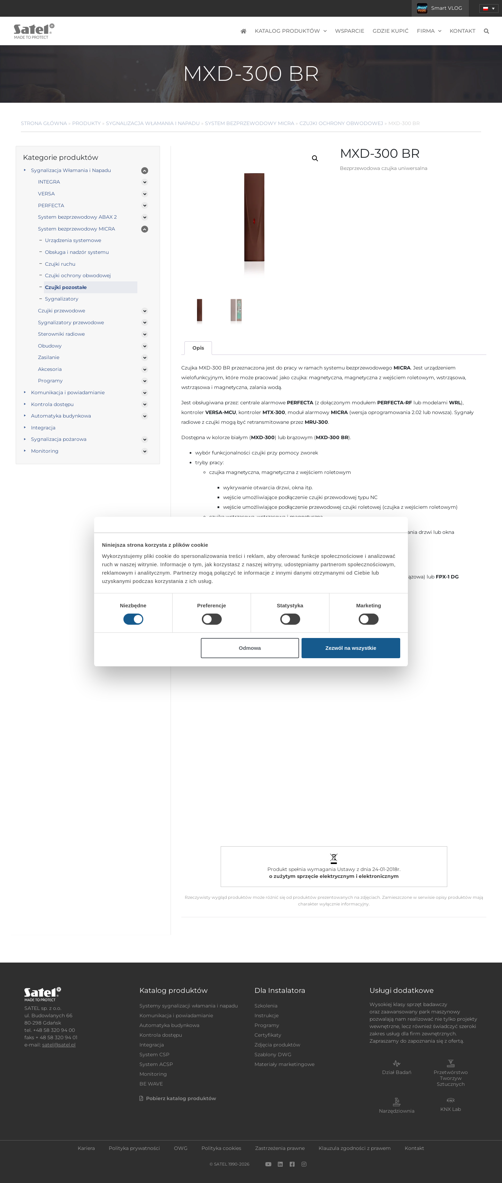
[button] (315, 158)
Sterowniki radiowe (61, 334)
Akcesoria (50, 369)
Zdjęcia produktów (277, 1045)
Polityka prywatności (134, 1148)
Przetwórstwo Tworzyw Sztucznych (451, 1078)
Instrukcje (266, 1015)
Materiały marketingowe (284, 1064)
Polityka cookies (221, 1148)
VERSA (46, 193)
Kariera (86, 1148)
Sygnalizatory (61, 299)
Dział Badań (396, 1072)
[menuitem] (489, 8)
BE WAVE (151, 1084)
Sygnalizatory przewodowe (71, 322)
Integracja (43, 428)
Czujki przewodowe (61, 311)
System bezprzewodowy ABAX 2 (77, 217)
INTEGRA (49, 182)
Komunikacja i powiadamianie (68, 392)
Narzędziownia (396, 1111)
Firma (429, 31)
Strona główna (44, 123)
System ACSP (156, 1064)
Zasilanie (48, 357)
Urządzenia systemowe (73, 240)
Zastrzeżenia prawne (280, 1148)
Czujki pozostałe (66, 287)
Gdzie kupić (391, 31)
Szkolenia (265, 1006)
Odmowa (250, 648)
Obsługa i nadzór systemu (77, 252)
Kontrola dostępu (52, 404)
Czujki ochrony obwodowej (341, 123)
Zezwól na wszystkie (350, 648)
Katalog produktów (291, 31)
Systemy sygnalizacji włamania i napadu (188, 1006)
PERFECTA (51, 205)
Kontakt (463, 31)
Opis (198, 348)
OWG (181, 1148)
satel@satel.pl (59, 1045)
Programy (50, 381)
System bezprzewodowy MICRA (249, 123)
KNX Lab (450, 1109)
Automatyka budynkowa (61, 416)
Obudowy (50, 346)
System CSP (154, 1054)
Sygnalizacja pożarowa (58, 439)
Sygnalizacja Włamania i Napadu (153, 123)
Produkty (86, 123)
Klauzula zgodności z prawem (355, 1148)
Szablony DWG (272, 1054)
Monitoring (45, 451)
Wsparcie (349, 31)
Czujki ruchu (60, 264)
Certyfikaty (267, 1035)
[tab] (198, 348)
